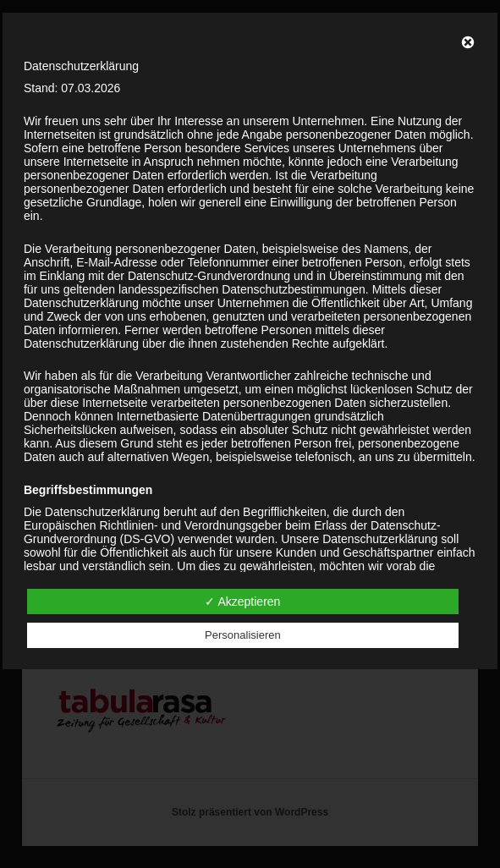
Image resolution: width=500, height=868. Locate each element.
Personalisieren (243, 635)
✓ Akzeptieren (242, 601)
